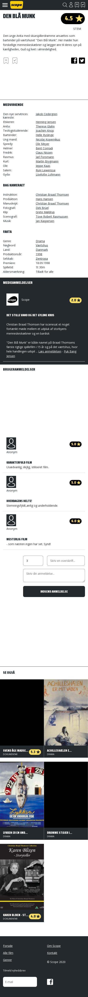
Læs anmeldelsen (49, 351)
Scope (18, 300)
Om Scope (54, 946)
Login (71, 4)
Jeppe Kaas (43, 166)
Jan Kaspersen (45, 221)
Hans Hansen (44, 199)
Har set (83, 4)
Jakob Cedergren (46, 114)
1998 (39, 254)
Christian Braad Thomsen (52, 194)
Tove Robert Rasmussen (52, 216)
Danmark (42, 250)
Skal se (77, 4)
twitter (82, 61)
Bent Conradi (44, 148)
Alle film (8, 953)
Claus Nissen (44, 152)
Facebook (50, 982)
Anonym (11, 445)
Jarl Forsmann (45, 157)
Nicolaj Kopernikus (48, 139)
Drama (40, 241)
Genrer (7, 960)
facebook (74, 61)
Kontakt (52, 953)
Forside (8, 946)
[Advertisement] (35, 80)
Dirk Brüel (42, 208)
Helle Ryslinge (45, 135)
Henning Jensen (46, 122)
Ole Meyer (42, 144)
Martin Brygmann (47, 161)
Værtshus (42, 245)
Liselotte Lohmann (48, 174)
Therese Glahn (45, 126)
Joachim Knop (45, 130)
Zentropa (42, 258)
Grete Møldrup (45, 212)
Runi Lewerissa (45, 170)
